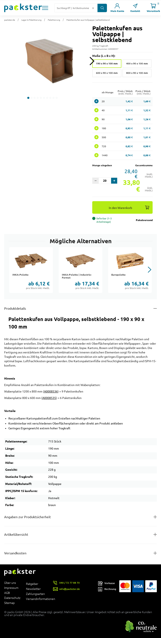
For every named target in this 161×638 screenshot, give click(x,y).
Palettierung (54, 20)
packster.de (9, 20)
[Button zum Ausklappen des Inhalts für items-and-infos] (80, 534)
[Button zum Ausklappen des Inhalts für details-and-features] (80, 308)
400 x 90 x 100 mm (137, 63)
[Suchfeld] (73, 8)
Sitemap (9, 603)
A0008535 (49, 398)
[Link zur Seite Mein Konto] (117, 7)
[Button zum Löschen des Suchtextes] (93, 8)
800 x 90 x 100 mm (137, 72)
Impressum (11, 587)
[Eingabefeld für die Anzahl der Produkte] (105, 181)
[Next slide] (92, 61)
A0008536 (51, 391)
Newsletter (33, 589)
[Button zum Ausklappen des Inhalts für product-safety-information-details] (80, 517)
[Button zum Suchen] (102, 8)
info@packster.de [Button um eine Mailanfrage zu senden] (69, 589)
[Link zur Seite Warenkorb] (153, 7)
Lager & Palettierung (31, 20)
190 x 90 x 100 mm (107, 63)
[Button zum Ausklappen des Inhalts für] (80, 553)
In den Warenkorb (120, 208)
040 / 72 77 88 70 (69, 582)
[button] (45, 8)
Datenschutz (12, 598)
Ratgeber (32, 584)
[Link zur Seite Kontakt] (135, 7)
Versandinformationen (37, 599)
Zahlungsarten (35, 594)
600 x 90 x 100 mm (107, 72)
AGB (7, 593)
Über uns (10, 582)
